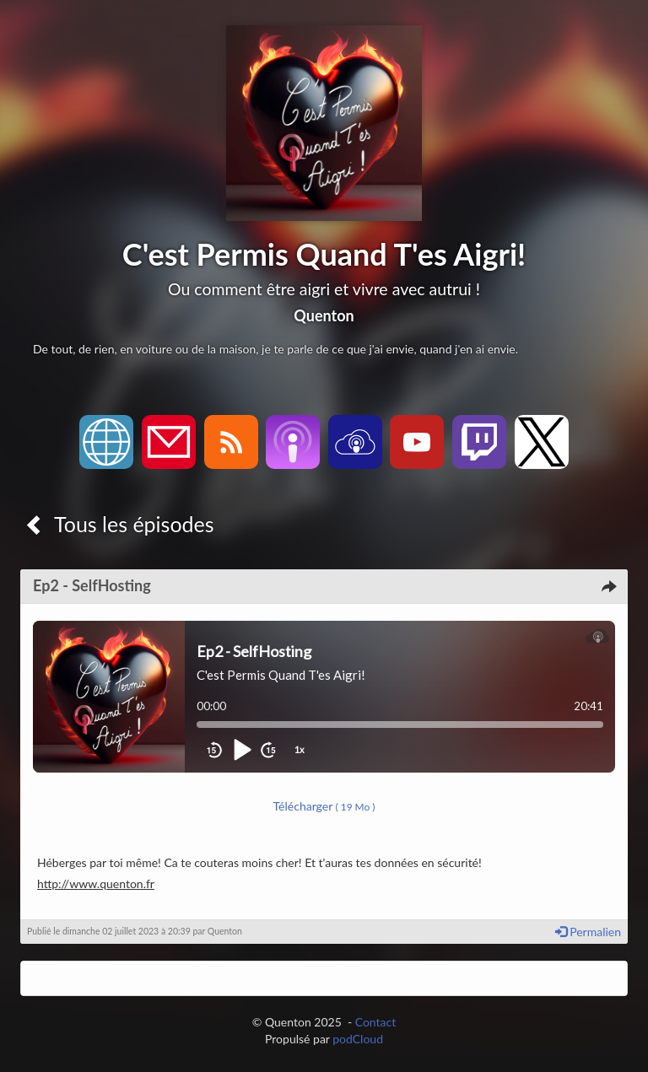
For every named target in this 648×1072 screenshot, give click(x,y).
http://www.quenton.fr (95, 883)
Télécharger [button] (324, 806)
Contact (376, 1022)
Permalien (588, 931)
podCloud (357, 1039)
